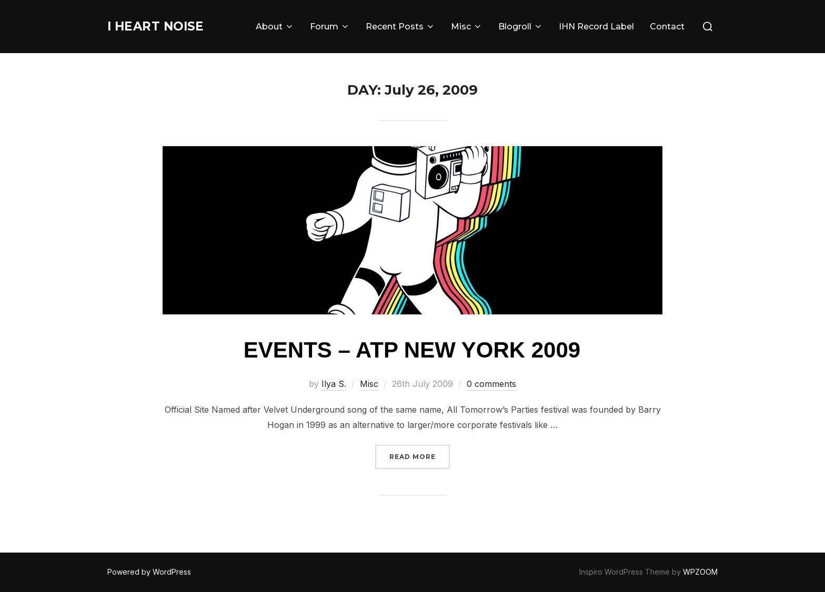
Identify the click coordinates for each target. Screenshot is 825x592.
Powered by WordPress (149, 571)
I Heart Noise (163, 26)
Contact (667, 27)
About (275, 27)
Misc (466, 27)
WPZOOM (700, 571)
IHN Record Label (596, 27)
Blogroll (520, 27)
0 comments (491, 384)
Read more (419, 456)
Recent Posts (400, 27)
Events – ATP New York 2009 (412, 350)
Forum (330, 27)
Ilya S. (333, 384)
